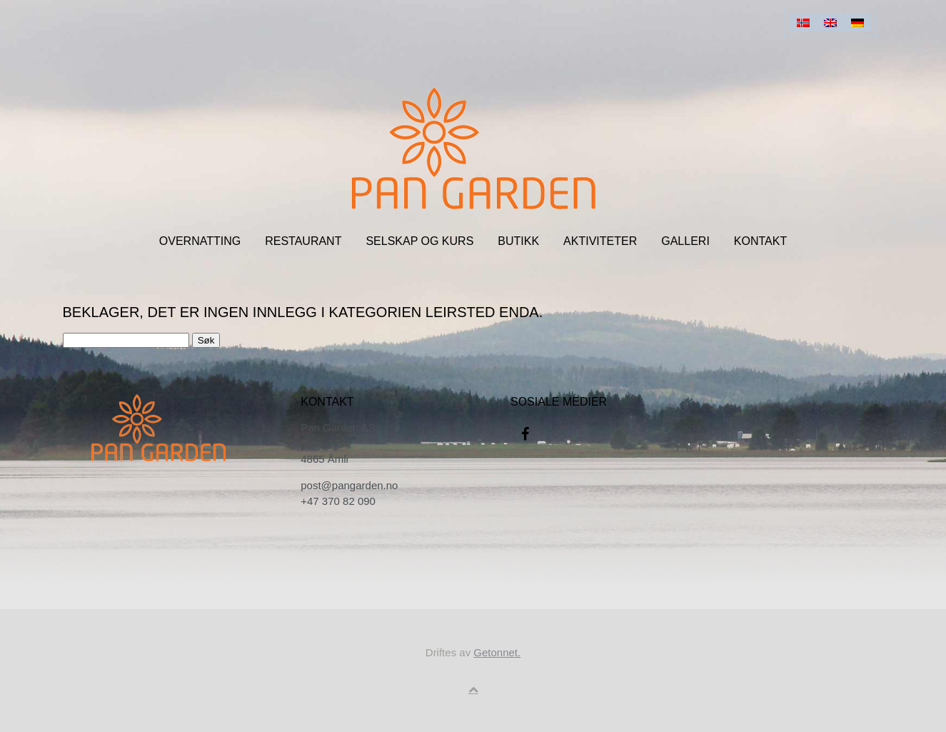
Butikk (518, 241)
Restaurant (303, 241)
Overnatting (200, 241)
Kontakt (760, 241)
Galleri (685, 241)
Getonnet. (496, 652)
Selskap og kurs (419, 241)
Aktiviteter (600, 241)
